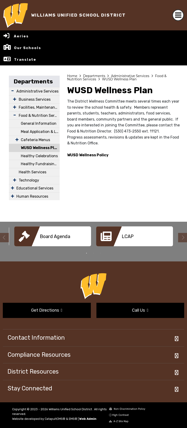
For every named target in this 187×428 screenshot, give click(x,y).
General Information (38, 123)
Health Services (32, 172)
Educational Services (34, 188)
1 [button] (86, 253)
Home (72, 76)
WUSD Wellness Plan (40, 148)
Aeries (21, 36)
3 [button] (100, 253)
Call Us (140, 310)
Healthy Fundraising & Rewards (40, 164)
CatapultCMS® (55, 419)
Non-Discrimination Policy (127, 408)
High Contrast (120, 415)
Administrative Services (37, 91)
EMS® (73, 419)
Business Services (35, 99)
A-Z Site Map (118, 421)
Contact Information (36, 337)
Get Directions (46, 310)
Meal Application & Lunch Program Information (40, 131)
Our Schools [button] (27, 48)
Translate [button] (25, 59)
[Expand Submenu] (12, 90)
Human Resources (32, 196)
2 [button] (93, 253)
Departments (33, 81)
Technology (29, 180)
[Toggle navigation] (178, 15)
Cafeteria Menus (35, 140)
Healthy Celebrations (39, 156)
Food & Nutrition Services (39, 115)
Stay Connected (29, 388)
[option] (53, 238)
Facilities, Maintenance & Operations (39, 107)
